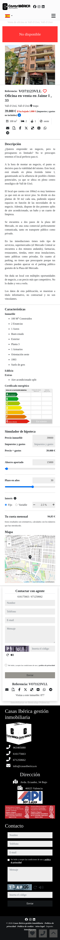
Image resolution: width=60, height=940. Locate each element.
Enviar (30, 675)
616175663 (23, 596)
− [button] (9, 544)
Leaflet (26, 582)
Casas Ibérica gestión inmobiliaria (28, 923)
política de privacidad (47, 665)
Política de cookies (25, 926)
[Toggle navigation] (53, 16)
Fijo (10, 504)
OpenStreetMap (38, 582)
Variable (23, 504)
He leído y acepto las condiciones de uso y (31, 665)
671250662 (37, 596)
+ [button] (9, 539)
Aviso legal (40, 926)
